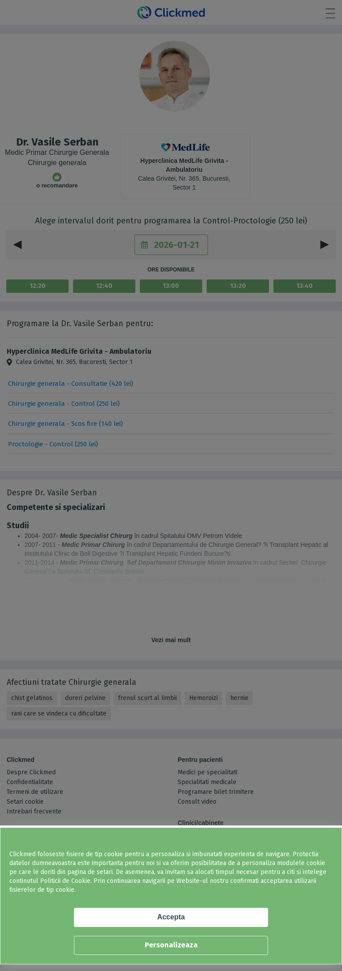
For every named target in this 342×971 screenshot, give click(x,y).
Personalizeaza (171, 945)
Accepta (171, 917)
